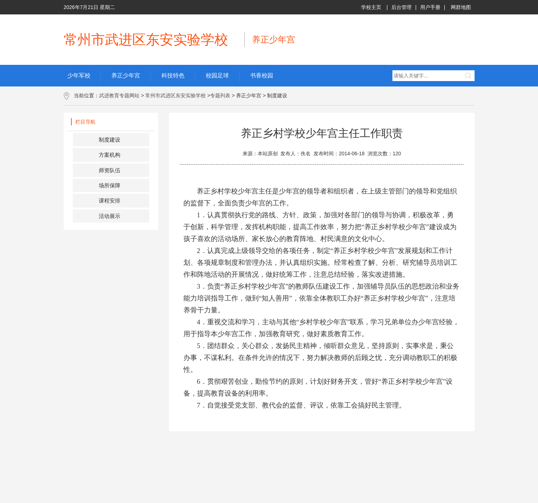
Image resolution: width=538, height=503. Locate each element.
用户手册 (430, 7)
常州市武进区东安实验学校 (175, 95)
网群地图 (461, 7)
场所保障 (109, 185)
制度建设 (109, 140)
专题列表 (220, 95)
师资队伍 (109, 170)
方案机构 (109, 155)
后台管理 (401, 7)
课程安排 (109, 200)
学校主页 (371, 7)
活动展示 (109, 216)
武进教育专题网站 (119, 95)
